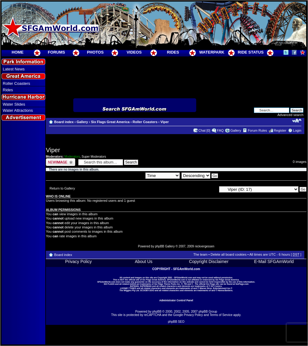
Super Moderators (94, 156)
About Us (144, 261)
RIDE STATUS (251, 52)
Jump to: (210, 189)
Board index (64, 122)
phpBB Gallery (165, 246)
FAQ (220, 130)
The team (200, 254)
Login (297, 130)
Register (280, 130)
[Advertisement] (23, 233)
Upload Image (60, 162)
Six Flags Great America (110, 122)
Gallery (82, 122)
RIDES (173, 52)
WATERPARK (212, 52)
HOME (18, 52)
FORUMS (56, 52)
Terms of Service (221, 315)
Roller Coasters (16, 83)
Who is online (58, 196)
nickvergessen (204, 246)
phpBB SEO (176, 321)
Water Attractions (18, 110)
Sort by (157, 175)
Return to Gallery (62, 188)
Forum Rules (257, 130)
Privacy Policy (78, 261)
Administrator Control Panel (176, 300)
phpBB (156, 311)
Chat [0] (204, 130)
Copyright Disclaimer (208, 261)
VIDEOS (134, 52)
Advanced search (290, 115)
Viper (165, 122)
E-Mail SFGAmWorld (274, 261)
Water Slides (14, 104)
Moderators (72, 156)
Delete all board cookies (228, 254)
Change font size (296, 120)
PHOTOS (95, 52)
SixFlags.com (242, 284)
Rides (8, 90)
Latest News (14, 69)
